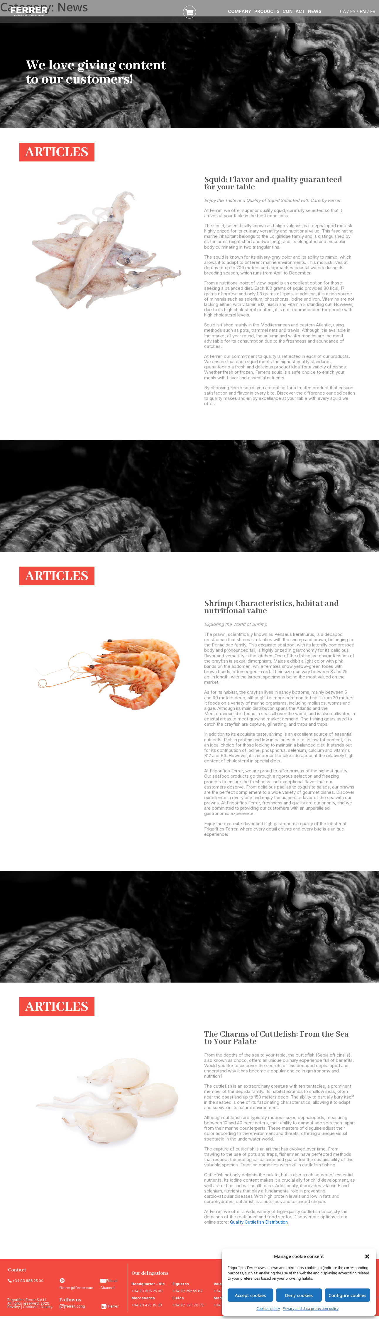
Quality (46, 1307)
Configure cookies (347, 1295)
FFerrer (112, 1306)
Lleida (178, 1298)
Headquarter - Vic (148, 1284)
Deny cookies (299, 1295)
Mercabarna (143, 1298)
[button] (367, 1256)
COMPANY (239, 11)
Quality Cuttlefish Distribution (259, 1222)
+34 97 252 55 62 (187, 1291)
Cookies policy (268, 1308)
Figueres (180, 1284)
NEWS (315, 11)
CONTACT (293, 11)
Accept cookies (250, 1295)
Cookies (30, 1307)
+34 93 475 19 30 (146, 1305)
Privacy (13, 1307)
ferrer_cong (75, 1306)
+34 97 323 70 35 (188, 1305)
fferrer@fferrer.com (76, 1288)
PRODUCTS (267, 11)
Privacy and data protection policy (311, 1308)
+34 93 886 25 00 (27, 1280)
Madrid (220, 1298)
